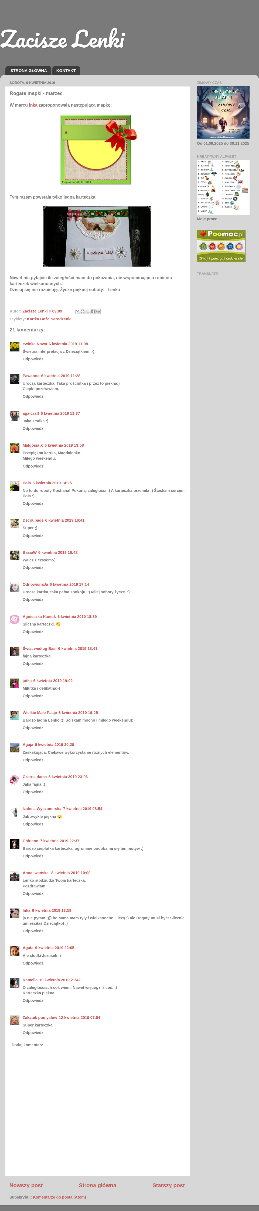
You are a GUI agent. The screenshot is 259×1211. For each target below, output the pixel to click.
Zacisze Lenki (62, 38)
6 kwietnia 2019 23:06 (68, 777)
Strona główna (97, 1185)
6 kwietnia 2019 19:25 (78, 712)
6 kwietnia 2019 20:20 (54, 744)
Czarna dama (35, 777)
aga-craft (31, 413)
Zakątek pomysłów (40, 1017)
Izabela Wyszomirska (42, 809)
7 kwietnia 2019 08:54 (83, 809)
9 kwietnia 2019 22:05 (54, 948)
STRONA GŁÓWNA (29, 70)
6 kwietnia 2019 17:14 (69, 584)
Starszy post (168, 1185)
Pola (27, 483)
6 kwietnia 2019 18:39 (77, 616)
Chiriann (30, 841)
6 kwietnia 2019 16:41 (65, 520)
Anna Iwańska (36, 873)
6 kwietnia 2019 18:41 (78, 648)
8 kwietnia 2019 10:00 (71, 873)
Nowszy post (26, 1185)
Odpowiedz (33, 359)
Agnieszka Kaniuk (39, 616)
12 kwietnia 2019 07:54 (79, 1017)
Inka (33, 105)
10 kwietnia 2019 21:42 (60, 980)
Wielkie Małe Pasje (40, 712)
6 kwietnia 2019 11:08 (68, 344)
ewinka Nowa (35, 344)
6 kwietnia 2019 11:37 (60, 413)
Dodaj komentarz (27, 1045)
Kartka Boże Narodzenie (49, 319)
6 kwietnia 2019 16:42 (58, 552)
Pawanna (31, 376)
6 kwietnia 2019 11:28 (60, 376)
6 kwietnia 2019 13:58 (64, 445)
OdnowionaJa (35, 584)
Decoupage (33, 520)
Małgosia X (33, 445)
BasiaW (30, 552)
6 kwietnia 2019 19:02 (53, 681)
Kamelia (30, 980)
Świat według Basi (40, 648)
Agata (28, 948)
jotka (27, 681)
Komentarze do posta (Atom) (59, 1197)
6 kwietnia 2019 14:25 (52, 483)
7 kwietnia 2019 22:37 (59, 841)
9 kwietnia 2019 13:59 (51, 910)
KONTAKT (66, 70)
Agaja (28, 744)
